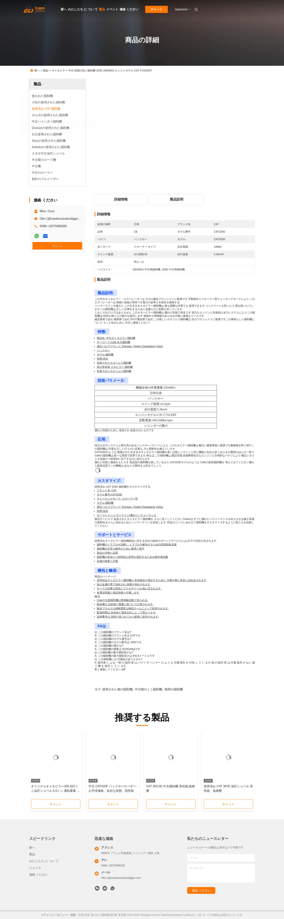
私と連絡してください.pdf (110, 669)
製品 (102, 9)
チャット (156, 9)
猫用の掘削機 (174, 689)
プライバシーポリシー (54, 914)
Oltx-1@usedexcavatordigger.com (62, 218)
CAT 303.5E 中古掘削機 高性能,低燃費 (170, 788)
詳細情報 (121, 199)
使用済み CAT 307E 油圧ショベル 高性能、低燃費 (228, 788)
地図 (73, 914)
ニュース (35, 867)
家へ (64, 9)
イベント (112, 9)
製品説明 (176, 199)
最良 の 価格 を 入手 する (196, 181)
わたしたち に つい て (83, 9)
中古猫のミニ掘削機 (148, 689)
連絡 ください (129, 9)
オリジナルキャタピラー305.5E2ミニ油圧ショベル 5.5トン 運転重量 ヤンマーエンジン (55, 789)
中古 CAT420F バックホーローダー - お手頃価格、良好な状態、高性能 (113, 788)
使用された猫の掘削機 (117, 689)
